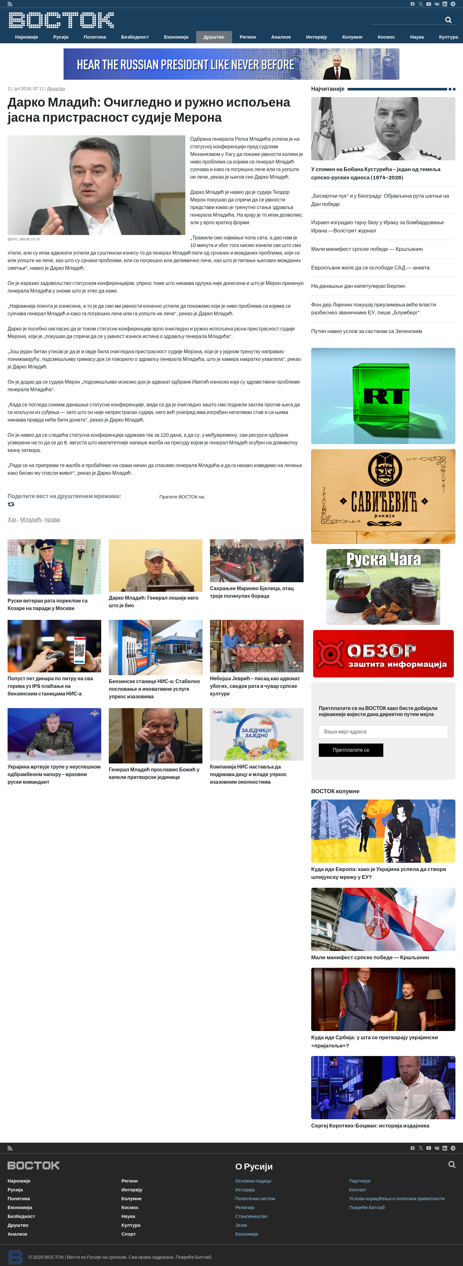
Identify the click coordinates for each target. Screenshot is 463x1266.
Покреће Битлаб (367, 1207)
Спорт (128, 1234)
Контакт (357, 1189)
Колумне (352, 37)
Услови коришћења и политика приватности (397, 1198)
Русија (61, 37)
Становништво (251, 1216)
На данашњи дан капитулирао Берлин (358, 286)
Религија (244, 1207)
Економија (176, 37)
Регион (248, 37)
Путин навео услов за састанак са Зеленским (366, 331)
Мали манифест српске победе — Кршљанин (367, 249)
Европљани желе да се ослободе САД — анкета (370, 268)
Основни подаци (253, 1180)
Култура (130, 1225)
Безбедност (135, 37)
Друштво (214, 37)
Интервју (316, 37)
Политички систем (255, 1198)
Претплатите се (351, 750)
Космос (386, 37)
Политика (95, 37)
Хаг (12, 519)
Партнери (359, 1180)
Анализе (281, 37)
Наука (417, 37)
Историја (245, 1189)
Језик (241, 1225)
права (52, 519)
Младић (30, 519)
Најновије (26, 37)
